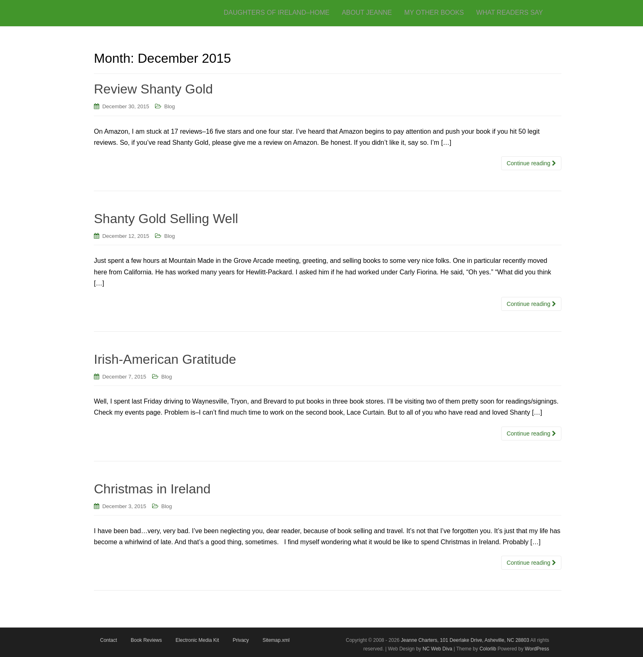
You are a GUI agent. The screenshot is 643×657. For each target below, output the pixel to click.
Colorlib (487, 649)
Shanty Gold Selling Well (166, 218)
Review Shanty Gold (153, 89)
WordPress (537, 649)
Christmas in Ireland (152, 488)
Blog (169, 106)
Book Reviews (146, 640)
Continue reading (531, 163)
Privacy (241, 640)
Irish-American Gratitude (165, 359)
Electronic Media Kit (197, 640)
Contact (108, 640)
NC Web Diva (437, 649)
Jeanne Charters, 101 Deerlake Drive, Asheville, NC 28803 (464, 640)
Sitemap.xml (276, 640)
